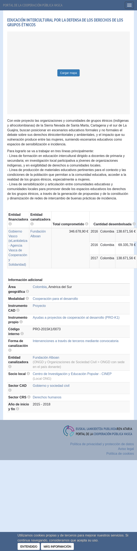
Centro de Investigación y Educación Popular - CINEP (72, 374)
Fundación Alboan (46, 357)
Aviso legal (126, 449)
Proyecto (39, 305)
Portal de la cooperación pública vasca (33, 5)
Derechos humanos (47, 397)
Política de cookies (120, 453)
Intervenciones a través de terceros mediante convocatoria (75, 341)
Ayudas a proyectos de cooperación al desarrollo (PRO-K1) (76, 317)
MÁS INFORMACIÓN (57, 546)
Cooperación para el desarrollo (55, 298)
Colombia (40, 287)
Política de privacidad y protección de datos (102, 444)
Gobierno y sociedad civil (51, 385)
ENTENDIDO (28, 546)
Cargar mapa (68, 73)
